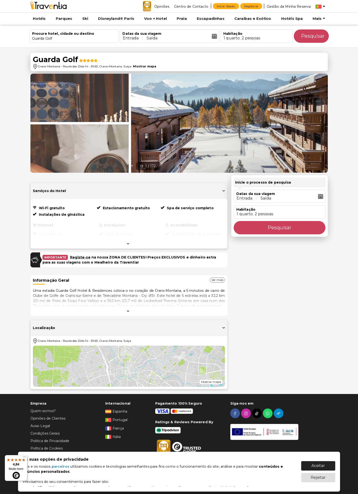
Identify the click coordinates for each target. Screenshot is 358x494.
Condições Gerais (45, 433)
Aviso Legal (40, 426)
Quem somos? (43, 411)
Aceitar (318, 463)
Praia (182, 18)
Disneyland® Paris (116, 18)
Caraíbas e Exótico (252, 18)
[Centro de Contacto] (191, 6)
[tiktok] (257, 413)
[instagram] (246, 413)
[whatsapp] (268, 413)
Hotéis (39, 18)
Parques (64, 18)
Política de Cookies (46, 448)
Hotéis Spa (292, 18)
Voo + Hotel (155, 18)
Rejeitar (318, 475)
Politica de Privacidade (49, 441)
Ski (85, 18)
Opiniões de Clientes (48, 418)
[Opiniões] (162, 6)
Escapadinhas (211, 18)
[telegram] (279, 413)
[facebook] (235, 413)
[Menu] (24, 458)
